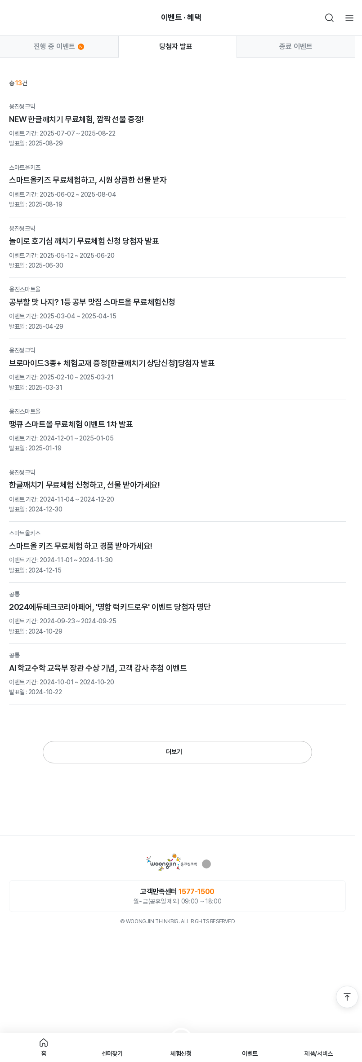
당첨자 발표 (177, 46)
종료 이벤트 (296, 46)
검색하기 (330, 18)
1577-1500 (196, 891)
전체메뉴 (349, 18)
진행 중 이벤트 (59, 46)
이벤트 (250, 1053)
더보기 (174, 751)
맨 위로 (347, 997)
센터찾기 (112, 1053)
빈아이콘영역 (32, 18)
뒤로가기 (12, 18)
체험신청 (181, 1053)
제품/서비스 (318, 1053)
